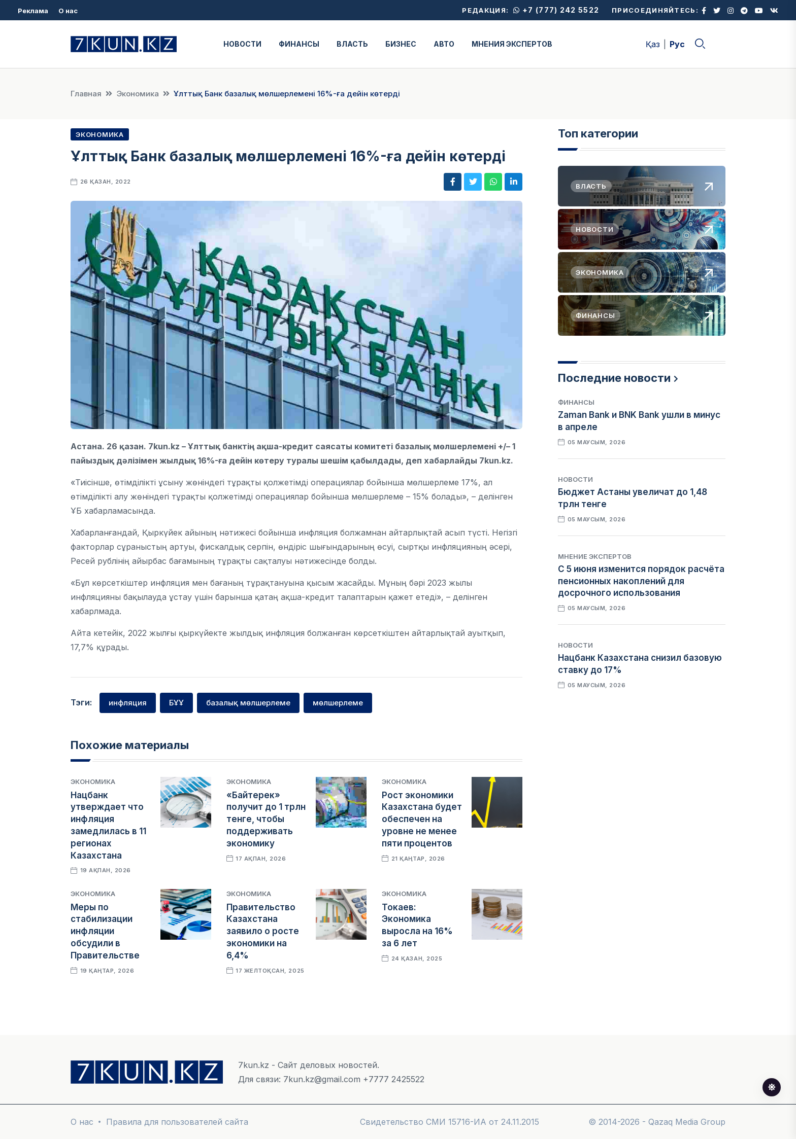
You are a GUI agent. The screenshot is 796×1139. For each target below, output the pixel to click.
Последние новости (614, 377)
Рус (677, 44)
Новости (575, 479)
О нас (68, 11)
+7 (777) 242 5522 (556, 10)
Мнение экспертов (595, 556)
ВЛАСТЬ (352, 44)
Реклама (33, 11)
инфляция (128, 702)
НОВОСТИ (242, 44)
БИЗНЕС (400, 44)
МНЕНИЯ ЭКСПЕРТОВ (512, 44)
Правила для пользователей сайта (177, 1122)
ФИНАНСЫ (299, 44)
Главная (86, 93)
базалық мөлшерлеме (248, 702)
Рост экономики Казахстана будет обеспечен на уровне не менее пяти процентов (422, 819)
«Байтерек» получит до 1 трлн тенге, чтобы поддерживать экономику (266, 819)
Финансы (576, 402)
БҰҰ (176, 702)
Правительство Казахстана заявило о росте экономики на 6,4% (262, 931)
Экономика (137, 93)
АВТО (444, 44)
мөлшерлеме (338, 702)
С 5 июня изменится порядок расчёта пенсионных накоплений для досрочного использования (641, 581)
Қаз (653, 44)
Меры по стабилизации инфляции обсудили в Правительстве (105, 931)
